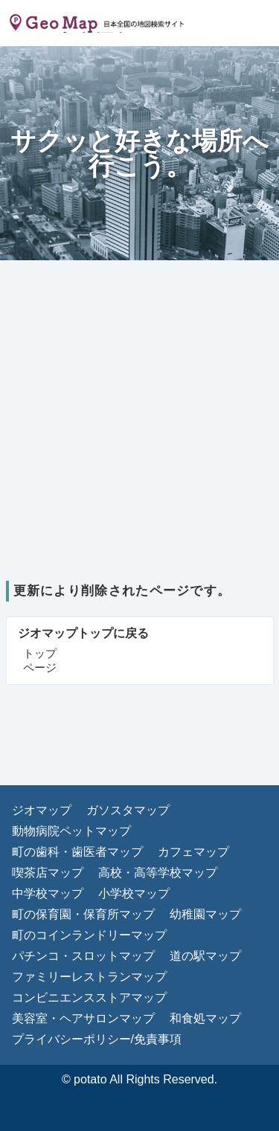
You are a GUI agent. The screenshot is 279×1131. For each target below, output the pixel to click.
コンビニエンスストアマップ (89, 997)
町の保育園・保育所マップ (83, 914)
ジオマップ (41, 810)
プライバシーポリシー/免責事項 (97, 1039)
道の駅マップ (205, 956)
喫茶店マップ (47, 872)
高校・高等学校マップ (157, 872)
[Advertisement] (139, 433)
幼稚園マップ (205, 914)
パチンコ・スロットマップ (83, 956)
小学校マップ (134, 893)
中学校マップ (47, 893)
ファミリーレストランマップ (89, 976)
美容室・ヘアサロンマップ (83, 1018)
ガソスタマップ (128, 810)
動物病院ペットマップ (71, 831)
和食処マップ (205, 1018)
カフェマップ (193, 851)
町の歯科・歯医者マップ (77, 851)
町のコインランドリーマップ (89, 935)
